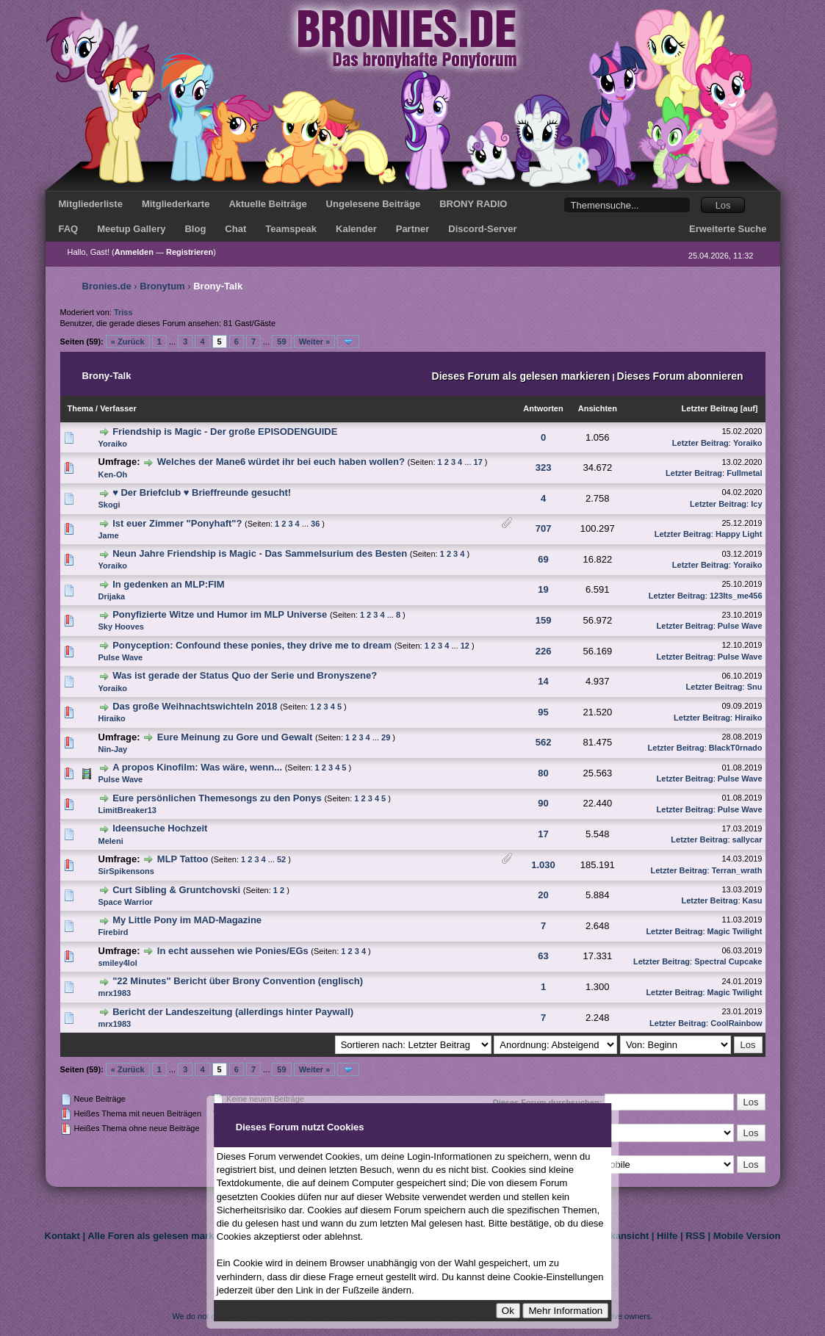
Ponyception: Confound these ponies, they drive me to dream (252, 645)
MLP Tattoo (183, 858)
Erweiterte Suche (728, 228)
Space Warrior (125, 902)
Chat (235, 228)
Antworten (543, 408)
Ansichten (597, 408)
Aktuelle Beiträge (267, 203)
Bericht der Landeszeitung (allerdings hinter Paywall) (232, 1011)
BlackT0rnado (736, 747)
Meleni (110, 841)
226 (544, 651)
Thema (80, 408)
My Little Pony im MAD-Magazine (187, 919)
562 (544, 742)
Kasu (753, 900)
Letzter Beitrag (710, 408)
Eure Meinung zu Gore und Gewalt (235, 737)
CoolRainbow (736, 1023)
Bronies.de (107, 286)
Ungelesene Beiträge (373, 203)
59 (281, 341)
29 (385, 737)
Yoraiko (113, 443)
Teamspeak (291, 228)
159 (544, 620)
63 (543, 955)
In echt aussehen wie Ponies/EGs (233, 950)
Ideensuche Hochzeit (159, 828)
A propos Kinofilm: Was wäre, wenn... (197, 767)
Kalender (356, 228)
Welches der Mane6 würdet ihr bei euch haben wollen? (281, 461)
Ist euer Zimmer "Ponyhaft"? (177, 523)
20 (543, 894)
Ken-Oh (113, 474)
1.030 (543, 864)
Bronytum (162, 286)
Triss (123, 312)
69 (543, 559)
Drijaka (112, 596)
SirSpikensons (126, 871)
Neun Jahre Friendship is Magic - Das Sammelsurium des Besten (259, 553)
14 (543, 681)
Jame (108, 535)
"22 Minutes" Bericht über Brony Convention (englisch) (237, 980)
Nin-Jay (113, 749)
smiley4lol (117, 962)
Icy (756, 503)
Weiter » (315, 341)
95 (543, 712)
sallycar (747, 839)
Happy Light (739, 534)
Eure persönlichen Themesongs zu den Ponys (217, 798)
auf (749, 408)
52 (281, 859)
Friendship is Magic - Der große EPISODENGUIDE (224, 431)
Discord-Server (482, 228)
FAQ (69, 228)
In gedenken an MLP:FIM (168, 584)
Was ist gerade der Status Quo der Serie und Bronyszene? (244, 675)
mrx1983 (115, 993)
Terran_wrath (737, 870)
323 (544, 467)
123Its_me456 (736, 595)
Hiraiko (112, 718)
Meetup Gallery (131, 228)
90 (543, 803)
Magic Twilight (735, 931)
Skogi (109, 504)
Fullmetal (744, 473)
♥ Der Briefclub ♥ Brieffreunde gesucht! (201, 492)
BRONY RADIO (473, 203)
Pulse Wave (740, 625)
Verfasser (118, 408)
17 (478, 462)
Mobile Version (747, 1235)
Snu (755, 686)
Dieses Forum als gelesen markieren (521, 376)
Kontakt (62, 1235)
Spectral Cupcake (728, 961)
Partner (413, 228)
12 (465, 645)
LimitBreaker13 (127, 810)
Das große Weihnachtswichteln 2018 (194, 706)
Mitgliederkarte (175, 203)
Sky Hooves (121, 626)
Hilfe (667, 1235)
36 (315, 523)
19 (543, 589)
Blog (195, 228)
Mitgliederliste (91, 203)
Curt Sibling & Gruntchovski (176, 889)
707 (544, 528)
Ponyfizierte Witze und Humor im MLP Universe (219, 614)
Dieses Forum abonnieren (680, 376)
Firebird (113, 932)
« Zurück (128, 341)
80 (543, 773)
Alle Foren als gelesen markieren (162, 1235)
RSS (695, 1235)
